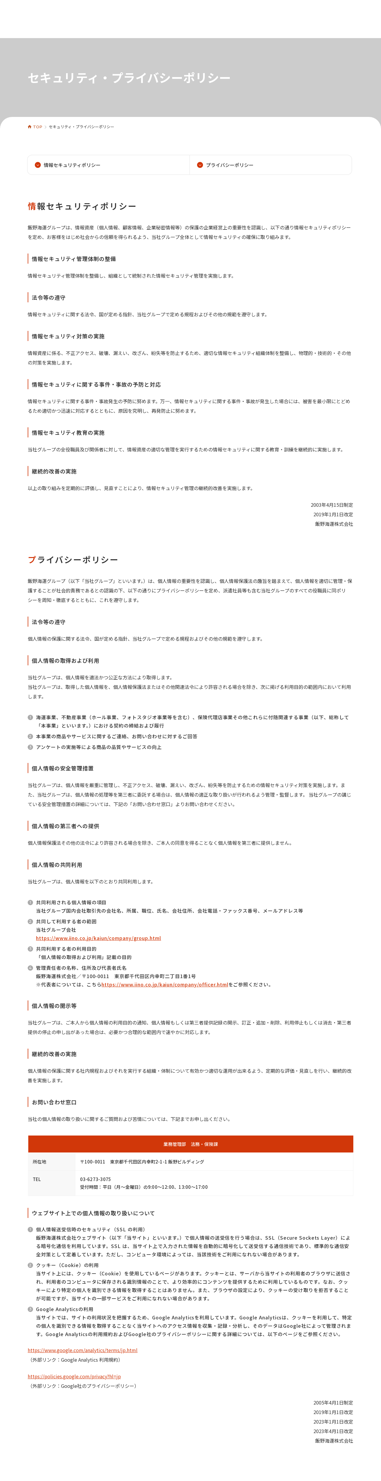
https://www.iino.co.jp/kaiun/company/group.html (98, 938)
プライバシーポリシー (230, 164)
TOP (37, 126)
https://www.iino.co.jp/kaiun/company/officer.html (165, 984)
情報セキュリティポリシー (72, 164)
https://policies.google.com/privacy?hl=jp (74, 1376)
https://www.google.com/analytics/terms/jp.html (83, 1350)
